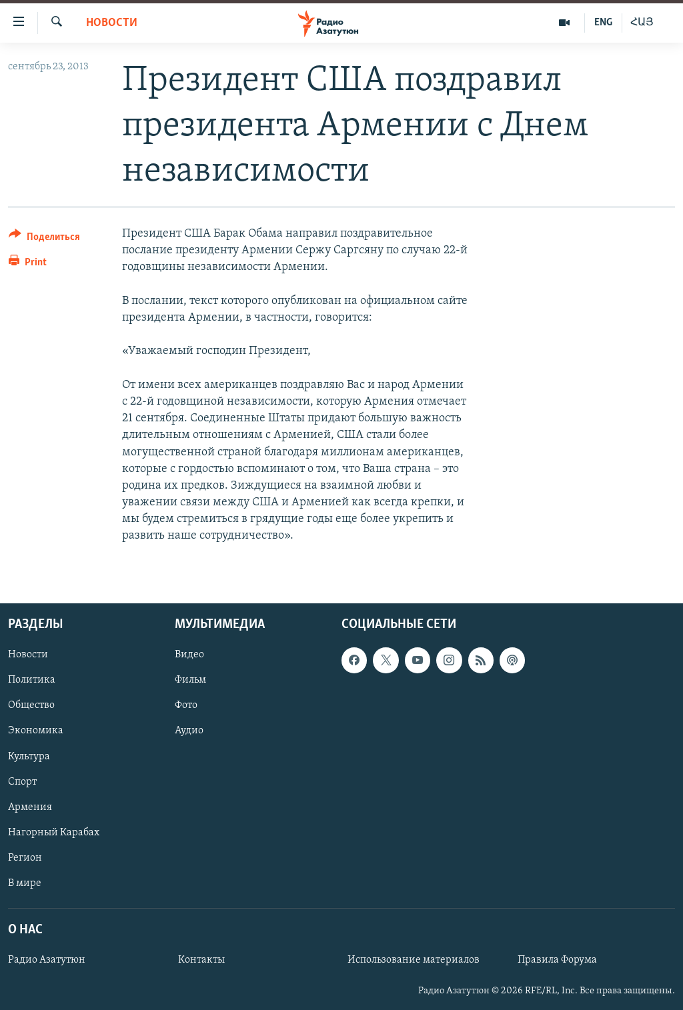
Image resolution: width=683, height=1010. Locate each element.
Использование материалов (414, 960)
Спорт (22, 781)
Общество (31, 705)
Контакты (201, 960)
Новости (111, 23)
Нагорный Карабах (53, 832)
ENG (603, 22)
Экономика (35, 730)
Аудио (189, 730)
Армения (30, 806)
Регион (25, 857)
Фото (186, 705)
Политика (31, 680)
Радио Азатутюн (46, 960)
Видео (189, 654)
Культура (29, 756)
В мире (24, 882)
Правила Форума (557, 960)
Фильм (190, 680)
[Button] (44, 239)
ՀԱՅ (642, 22)
